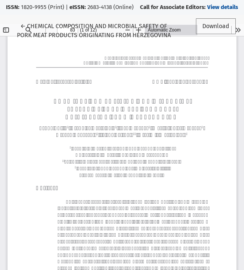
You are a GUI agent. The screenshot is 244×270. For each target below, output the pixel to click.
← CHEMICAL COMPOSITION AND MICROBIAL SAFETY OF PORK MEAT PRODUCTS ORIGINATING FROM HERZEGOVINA (94, 30)
